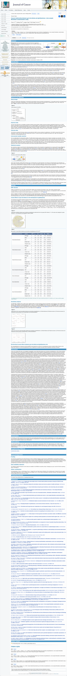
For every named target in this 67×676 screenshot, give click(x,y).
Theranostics (5, 59)
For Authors (11, 10)
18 (33, 87)
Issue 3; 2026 (3, 17)
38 (25, 360)
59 (24, 404)
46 (48, 369)
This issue (34, 13)
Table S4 (39, 307)
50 (59, 385)
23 (35, 148)
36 (55, 183)
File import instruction (30, 37)
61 (38, 409)
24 (50, 148)
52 (19, 390)
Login (24, 10)
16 (17, 85)
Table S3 (46, 306)
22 (28, 132)
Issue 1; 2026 (3, 21)
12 (27, 75)
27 (28, 149)
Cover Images (3, 29)
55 (21, 395)
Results (5, 44)
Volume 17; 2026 (4, 23)
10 (53, 72)
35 (31, 183)
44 (32, 369)
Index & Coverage (4, 31)
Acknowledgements (5, 49)
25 (15, 149)
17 (15, 86)
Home (2, 10)
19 (34, 87)
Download (24, 37)
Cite (38, 13)
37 (24, 360)
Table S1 (45, 191)
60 (30, 408)
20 (43, 148)
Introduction (5, 42)
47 (24, 376)
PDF (60, 13)
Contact (28, 10)
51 (58, 387)
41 (39, 363)
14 (59, 79)
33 (29, 176)
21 (20, 128)
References (5, 50)
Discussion (5, 45)
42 (57, 368)
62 (61, 433)
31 (42, 170)
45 (39, 369)
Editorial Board (4, 27)
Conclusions (5, 46)
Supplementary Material (5, 48)
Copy (14, 34)
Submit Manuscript (18, 10)
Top (5, 41)
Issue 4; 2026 (3, 15)
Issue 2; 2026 (3, 19)
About (6, 10)
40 (59, 362)
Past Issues (3, 25)
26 (16, 150)
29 (29, 162)
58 (16, 400)
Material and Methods (5, 43)
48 (22, 377)
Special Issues (3, 33)
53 (45, 393)
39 (21, 361)
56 (16, 397)
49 (60, 381)
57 (42, 398)
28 (26, 151)
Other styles (18, 34)
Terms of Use (56, 673)
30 (23, 168)
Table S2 (16, 306)
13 (58, 79)
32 (11, 173)
